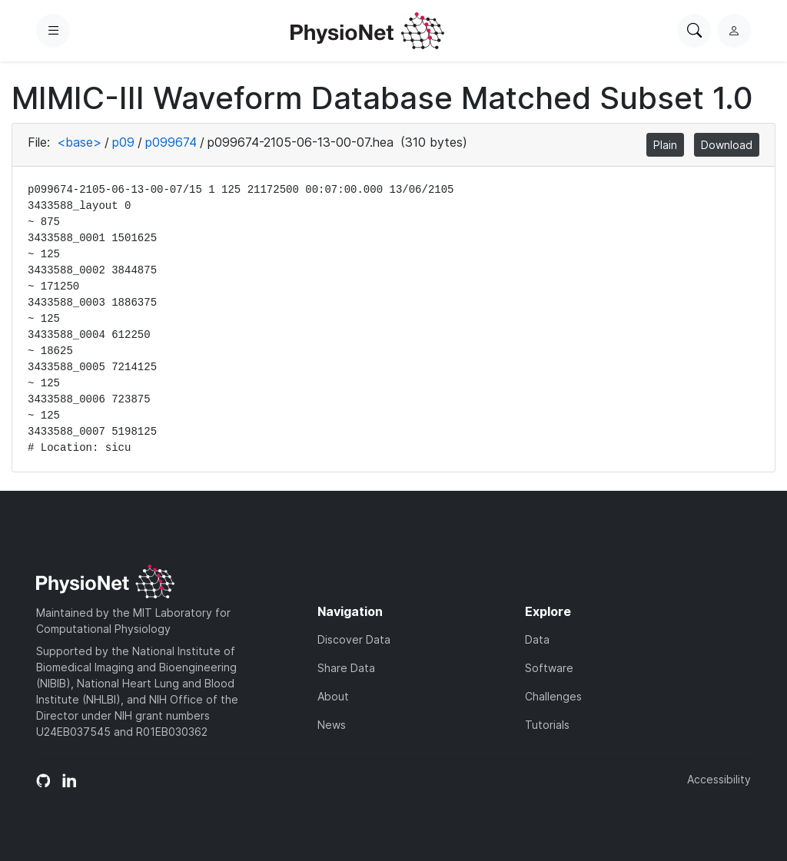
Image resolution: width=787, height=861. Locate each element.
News (331, 724)
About (333, 696)
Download (726, 144)
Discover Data (353, 639)
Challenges (553, 696)
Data (537, 639)
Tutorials (547, 724)
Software (549, 667)
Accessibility (719, 779)
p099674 (171, 142)
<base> (79, 142)
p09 (123, 142)
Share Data (346, 667)
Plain (665, 144)
